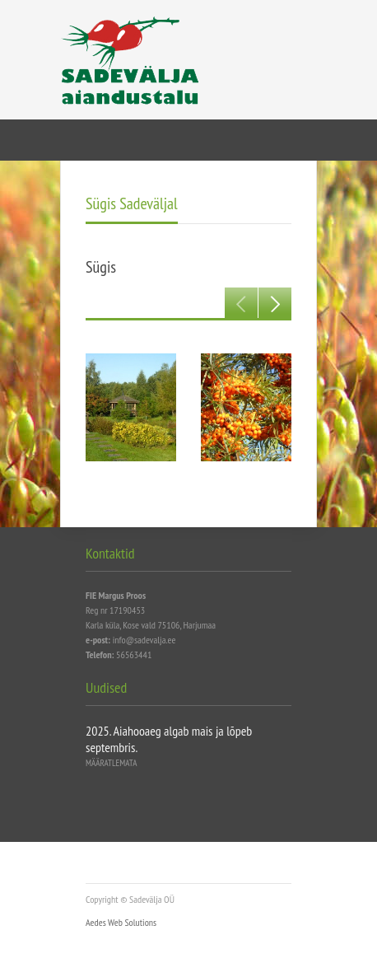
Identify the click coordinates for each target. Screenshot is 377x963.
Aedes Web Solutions (121, 922)
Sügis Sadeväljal (132, 203)
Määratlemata (111, 763)
